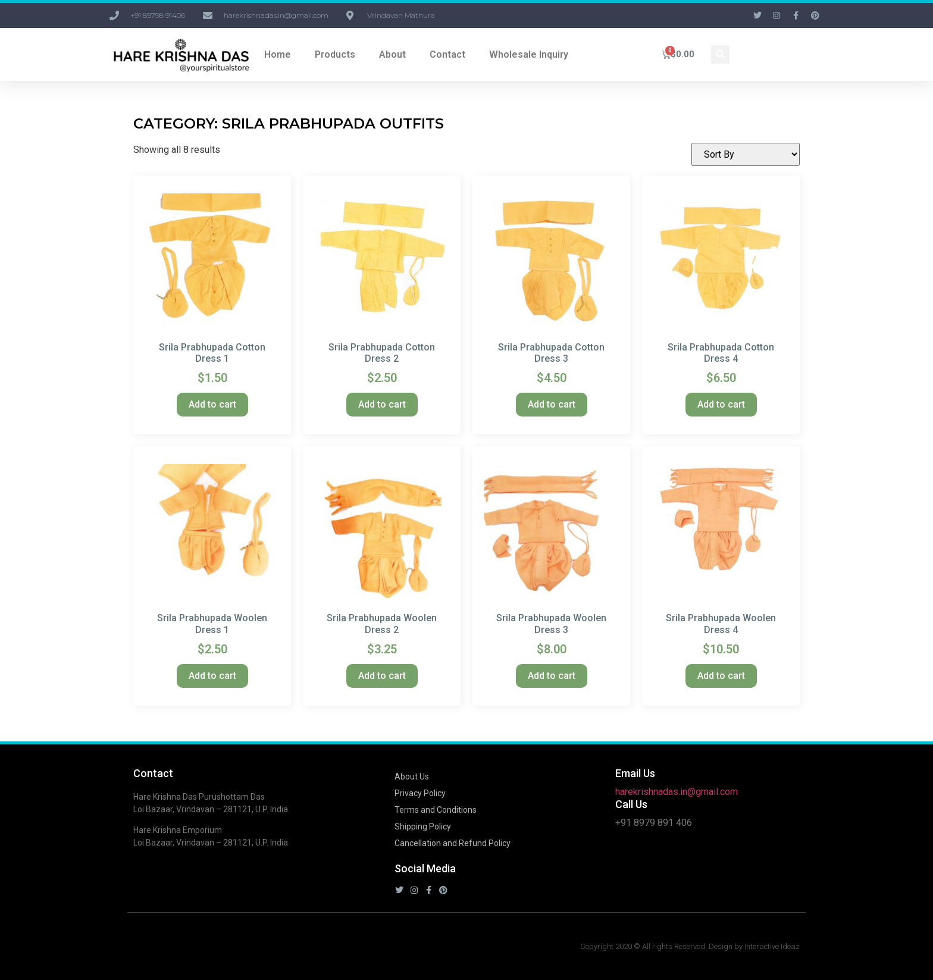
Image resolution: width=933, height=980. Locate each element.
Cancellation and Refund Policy (453, 843)
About (392, 54)
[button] (720, 54)
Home (277, 54)
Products (335, 54)
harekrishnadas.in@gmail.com (676, 791)
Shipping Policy (423, 826)
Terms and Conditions (436, 810)
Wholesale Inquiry (528, 54)
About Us (412, 776)
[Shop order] (745, 154)
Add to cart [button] (212, 404)
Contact (447, 54)
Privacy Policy (420, 793)
